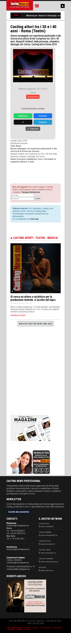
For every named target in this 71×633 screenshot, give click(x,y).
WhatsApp (23, 116)
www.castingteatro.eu (48, 553)
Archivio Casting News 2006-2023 (35, 323)
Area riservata (17, 628)
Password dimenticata (30, 192)
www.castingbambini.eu (49, 535)
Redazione (11, 523)
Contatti (11, 629)
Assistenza (11, 547)
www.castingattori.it (48, 544)
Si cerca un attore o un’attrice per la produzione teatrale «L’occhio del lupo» (33, 298)
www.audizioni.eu (47, 570)
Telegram (43, 122)
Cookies (35, 628)
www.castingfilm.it (47, 526)
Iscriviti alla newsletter (18, 512)
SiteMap (19, 629)
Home (8, 628)
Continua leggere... (18, 315)
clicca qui (34, 219)
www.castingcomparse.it (49, 562)
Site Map (27, 629)
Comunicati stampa (15, 557)
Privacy (28, 628)
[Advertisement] (36, 171)
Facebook (43, 116)
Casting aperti (45, 628)
